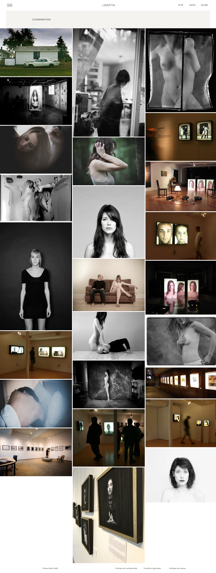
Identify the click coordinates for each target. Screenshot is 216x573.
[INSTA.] (192, 5)
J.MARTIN (108, 5)
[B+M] (180, 5)
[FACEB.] (204, 5)
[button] (9, 5)
